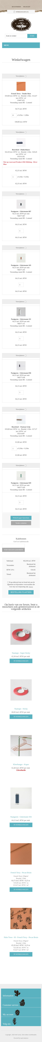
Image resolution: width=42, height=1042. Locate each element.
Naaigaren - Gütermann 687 (21, 211)
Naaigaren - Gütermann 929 (21, 483)
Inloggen (26, 7)
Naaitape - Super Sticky (21, 653)
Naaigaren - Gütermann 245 (21, 265)
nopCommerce (24, 1038)
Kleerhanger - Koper (21, 764)
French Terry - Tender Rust (21, 94)
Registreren (16, 7)
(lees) (31, 587)
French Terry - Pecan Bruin (21, 873)
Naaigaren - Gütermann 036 (21, 373)
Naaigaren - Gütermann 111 (21, 319)
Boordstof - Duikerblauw (21, 150)
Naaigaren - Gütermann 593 (21, 817)
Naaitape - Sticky (21, 709)
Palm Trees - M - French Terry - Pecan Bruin (21, 937)
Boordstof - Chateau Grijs (21, 427)
